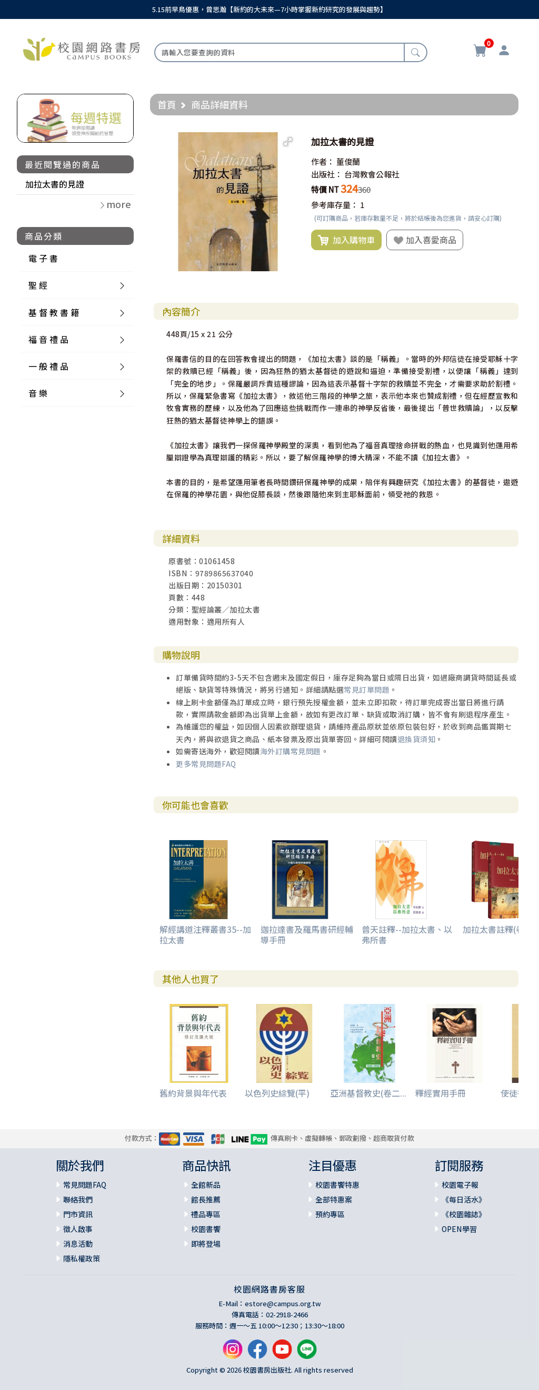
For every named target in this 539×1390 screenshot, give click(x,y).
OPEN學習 (459, 1229)
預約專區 (330, 1214)
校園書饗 (206, 1229)
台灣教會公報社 (372, 174)
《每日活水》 (464, 1199)
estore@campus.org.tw (283, 1303)
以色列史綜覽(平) (277, 1093)
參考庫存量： (334, 204)
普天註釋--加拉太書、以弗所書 (407, 934)
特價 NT (325, 189)
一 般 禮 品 (48, 366)
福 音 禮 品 (48, 339)
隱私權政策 (81, 1258)
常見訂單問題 (367, 689)
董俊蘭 (348, 161)
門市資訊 (78, 1214)
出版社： (327, 174)
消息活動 (78, 1243)
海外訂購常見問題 (290, 751)
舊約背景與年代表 (193, 1093)
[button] (288, 141)
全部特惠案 (333, 1199)
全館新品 (206, 1184)
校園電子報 (460, 1184)
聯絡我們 (78, 1199)
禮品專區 (206, 1214)
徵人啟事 (78, 1229)
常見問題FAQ (84, 1184)
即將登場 (206, 1243)
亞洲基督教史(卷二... (368, 1093)
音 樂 (37, 393)
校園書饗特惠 (337, 1184)
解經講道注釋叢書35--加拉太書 (205, 934)
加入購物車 (346, 240)
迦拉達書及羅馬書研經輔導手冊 (307, 934)
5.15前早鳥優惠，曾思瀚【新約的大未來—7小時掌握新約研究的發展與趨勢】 (269, 9)
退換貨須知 (416, 739)
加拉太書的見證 (54, 184)
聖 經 (37, 285)
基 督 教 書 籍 (53, 312)
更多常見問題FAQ (206, 763)
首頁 (166, 104)
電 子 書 (43, 258)
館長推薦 (206, 1199)
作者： (323, 161)
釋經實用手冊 (440, 1093)
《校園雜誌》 (464, 1214)
